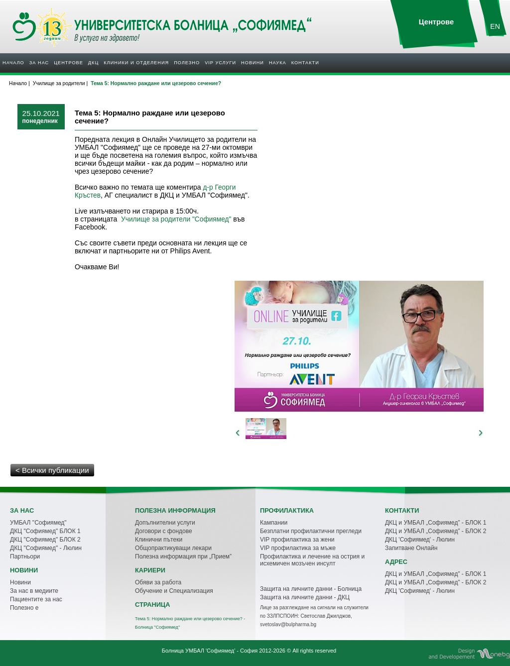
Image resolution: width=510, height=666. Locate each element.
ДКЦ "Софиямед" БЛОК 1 (45, 531)
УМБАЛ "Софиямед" (38, 522)
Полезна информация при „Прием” (183, 556)
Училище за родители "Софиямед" (176, 219)
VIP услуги (220, 62)
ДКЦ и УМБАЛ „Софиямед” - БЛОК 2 (435, 531)
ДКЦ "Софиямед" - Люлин (46, 548)
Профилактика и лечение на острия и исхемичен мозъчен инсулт (312, 560)
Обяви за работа (158, 582)
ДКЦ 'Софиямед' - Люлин (420, 539)
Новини (252, 62)
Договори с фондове (163, 531)
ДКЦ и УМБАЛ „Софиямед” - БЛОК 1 (435, 522)
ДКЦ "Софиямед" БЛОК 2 (45, 539)
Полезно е (24, 607)
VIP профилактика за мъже (298, 548)
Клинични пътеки (158, 539)
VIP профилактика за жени (297, 539)
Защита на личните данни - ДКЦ (305, 597)
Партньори (25, 556)
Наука (277, 62)
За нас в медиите (34, 590)
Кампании (273, 522)
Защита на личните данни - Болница (311, 588)
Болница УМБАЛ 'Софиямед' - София (209, 651)
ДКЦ (93, 62)
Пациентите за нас (36, 599)
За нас (39, 62)
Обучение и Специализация (174, 590)
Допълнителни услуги (165, 522)
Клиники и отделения (136, 62)
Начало (13, 62)
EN (495, 26)
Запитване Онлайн (411, 548)
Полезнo (187, 62)
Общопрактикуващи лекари (173, 548)
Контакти (305, 62)
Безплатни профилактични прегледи (311, 531)
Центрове (68, 62)
